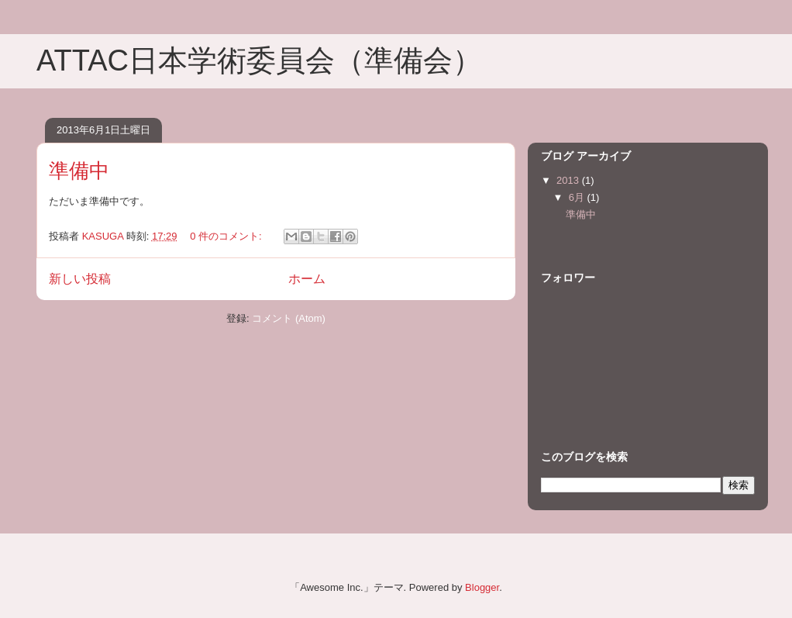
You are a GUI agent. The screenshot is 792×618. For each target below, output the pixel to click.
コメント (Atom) (288, 318)
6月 (578, 197)
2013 (569, 180)
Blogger (482, 587)
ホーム (306, 278)
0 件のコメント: (227, 236)
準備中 (79, 170)
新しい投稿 (80, 278)
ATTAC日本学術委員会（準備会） (259, 60)
